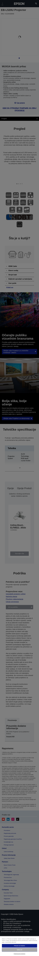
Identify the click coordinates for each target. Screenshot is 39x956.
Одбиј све (19, 949)
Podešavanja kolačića (19, 953)
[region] (19, 946)
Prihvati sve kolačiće (19, 945)
